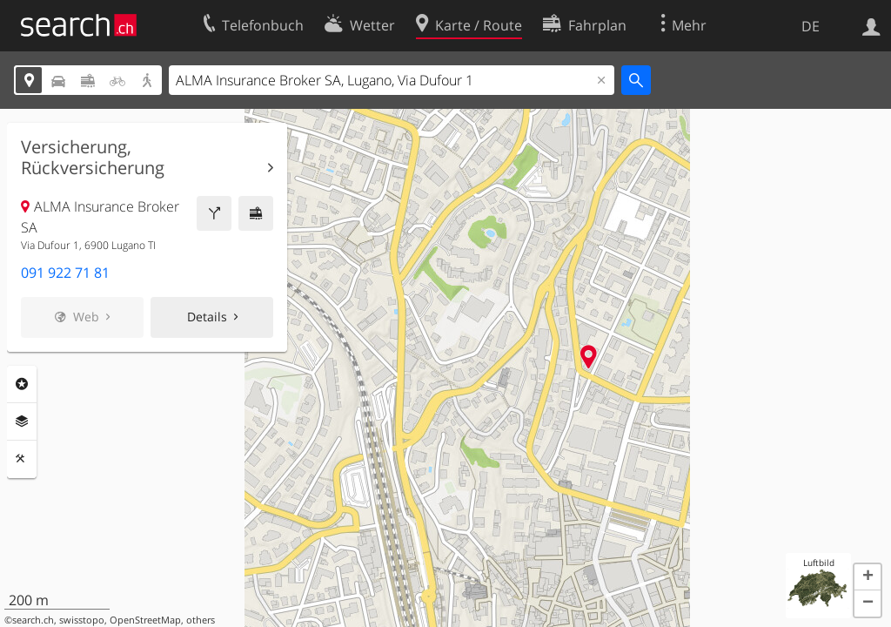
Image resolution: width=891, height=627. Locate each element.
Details (207, 316)
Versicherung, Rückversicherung (92, 158)
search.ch (33, 620)
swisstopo (81, 620)
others (200, 620)
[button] (867, 577)
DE (810, 26)
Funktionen (22, 459)
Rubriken (22, 384)
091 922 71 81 (65, 272)
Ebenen (22, 421)
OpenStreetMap (145, 620)
